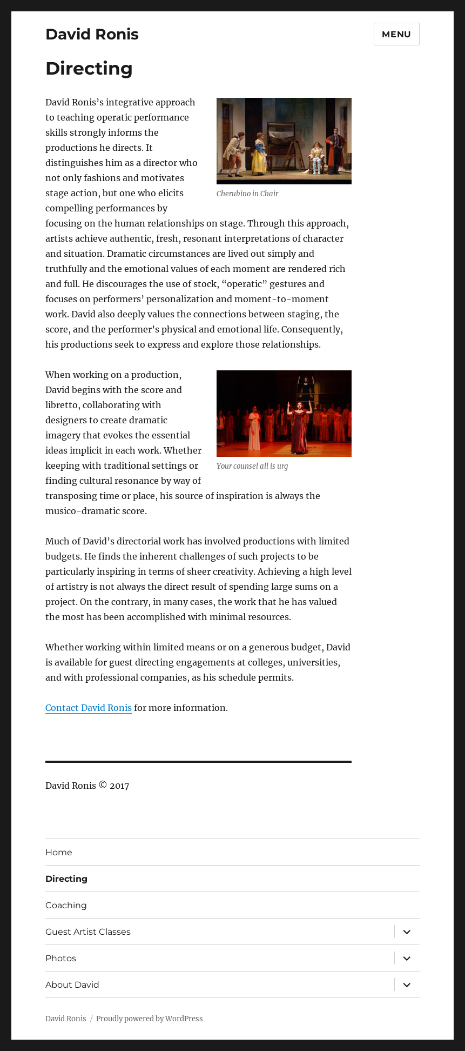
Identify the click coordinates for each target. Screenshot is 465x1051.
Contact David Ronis (88, 707)
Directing (66, 879)
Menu (397, 34)
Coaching (66, 905)
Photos (60, 958)
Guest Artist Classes (88, 932)
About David (72, 985)
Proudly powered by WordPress (149, 1018)
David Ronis (92, 34)
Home (58, 852)
